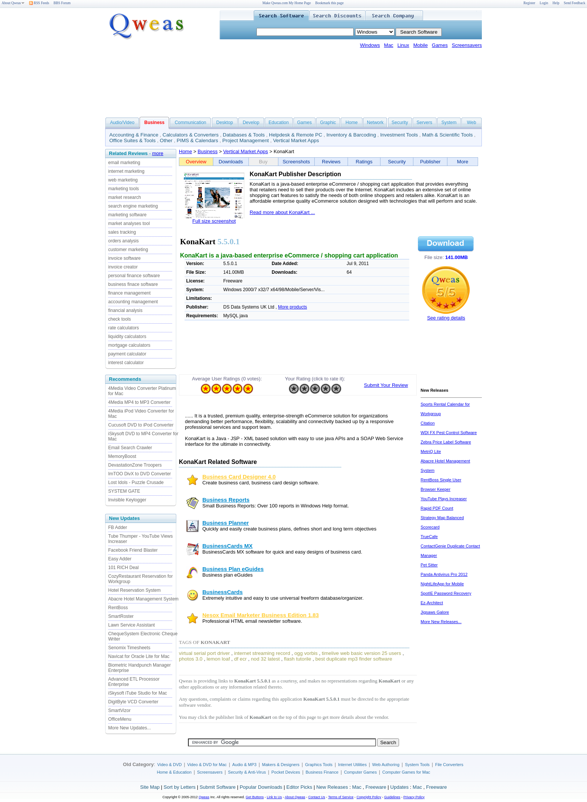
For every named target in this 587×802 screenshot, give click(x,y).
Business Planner (225, 523)
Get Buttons (255, 797)
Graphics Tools (318, 764)
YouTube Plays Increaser (444, 498)
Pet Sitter (429, 565)
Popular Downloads (261, 787)
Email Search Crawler (130, 447)
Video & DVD (169, 764)
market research (124, 197)
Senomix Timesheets (129, 647)
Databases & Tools (244, 135)
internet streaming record (262, 653)
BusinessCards (222, 592)
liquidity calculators (127, 336)
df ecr (240, 659)
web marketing (123, 180)
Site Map (150, 787)
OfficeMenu (119, 719)
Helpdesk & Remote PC (295, 135)
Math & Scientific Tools (447, 135)
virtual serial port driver (204, 653)
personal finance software (134, 275)
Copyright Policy (369, 797)
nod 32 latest (265, 659)
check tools (119, 319)
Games (440, 45)
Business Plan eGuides (233, 569)
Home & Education (174, 772)
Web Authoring (385, 764)
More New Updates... (129, 728)
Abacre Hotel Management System (143, 599)
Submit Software (218, 787)
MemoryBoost (122, 456)
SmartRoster (121, 616)
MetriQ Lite (431, 451)
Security (399, 122)
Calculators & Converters (191, 135)
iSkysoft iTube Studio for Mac (137, 693)
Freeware (375, 787)
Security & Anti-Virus (247, 772)
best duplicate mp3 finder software (353, 659)
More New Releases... (441, 621)
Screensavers (467, 45)
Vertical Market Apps (296, 140)
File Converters (449, 764)
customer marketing (128, 249)
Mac (388, 45)
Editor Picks (299, 787)
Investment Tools (399, 135)
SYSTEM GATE (124, 491)
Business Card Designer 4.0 (239, 477)
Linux (403, 45)
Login (544, 3)
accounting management (133, 301)
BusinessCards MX (227, 546)
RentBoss (118, 607)
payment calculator (127, 354)
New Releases (332, 787)
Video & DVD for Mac (207, 764)
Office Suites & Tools (132, 140)
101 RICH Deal (123, 567)
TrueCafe (429, 536)
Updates (399, 787)
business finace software (133, 284)
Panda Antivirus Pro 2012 (444, 574)
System (449, 122)
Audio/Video (122, 122)
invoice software (124, 258)
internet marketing (126, 171)
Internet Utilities (352, 764)
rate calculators (123, 327)
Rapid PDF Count (437, 508)
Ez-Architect (432, 602)
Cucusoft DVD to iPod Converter (141, 425)
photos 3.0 (190, 659)
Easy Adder (119, 559)
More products (292, 307)
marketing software (127, 214)
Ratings (364, 161)
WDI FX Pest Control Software (449, 432)
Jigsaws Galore (435, 612)
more (157, 153)
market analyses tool (129, 223)
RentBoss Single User (441, 480)
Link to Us (274, 797)
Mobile (420, 45)
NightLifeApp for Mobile (442, 584)
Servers (424, 122)
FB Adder (117, 527)
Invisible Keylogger (127, 500)
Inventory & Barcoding (351, 135)
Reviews (331, 161)
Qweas (204, 797)
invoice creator (123, 267)
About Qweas (13, 3)
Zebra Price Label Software (446, 442)
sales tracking (122, 232)
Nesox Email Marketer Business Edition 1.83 (260, 615)
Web (471, 122)
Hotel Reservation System (134, 590)
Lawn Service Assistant (131, 625)
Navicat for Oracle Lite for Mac (138, 656)
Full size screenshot (214, 221)
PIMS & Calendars (197, 140)
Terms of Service (340, 797)
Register (529, 3)
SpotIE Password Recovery (446, 593)
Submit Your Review (386, 385)
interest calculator (126, 362)
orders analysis (123, 241)
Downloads (231, 161)
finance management (129, 293)
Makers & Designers (281, 764)
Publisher (430, 161)
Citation (428, 423)
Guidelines (392, 797)
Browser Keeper (435, 489)
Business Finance (322, 772)
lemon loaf (218, 659)
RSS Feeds (39, 3)
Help (556, 3)
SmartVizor (119, 710)
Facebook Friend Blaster (133, 550)
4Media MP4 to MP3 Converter (139, 402)
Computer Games (360, 772)
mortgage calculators (129, 345)
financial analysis (125, 310)
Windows (370, 45)
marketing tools (123, 188)
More (462, 161)
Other (166, 140)
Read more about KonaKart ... (282, 212)
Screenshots (296, 161)
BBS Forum (62, 3)
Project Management (245, 140)
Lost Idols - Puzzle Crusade (136, 482)
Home (352, 122)
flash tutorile (297, 659)
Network (375, 122)
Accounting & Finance (133, 135)
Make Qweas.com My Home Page (286, 3)
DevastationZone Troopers (135, 465)
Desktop (224, 122)
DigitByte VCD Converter (133, 701)
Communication (190, 122)
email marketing (124, 162)
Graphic (328, 122)
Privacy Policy (413, 797)
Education (279, 122)
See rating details (446, 318)
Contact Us (316, 797)
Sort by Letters (179, 787)
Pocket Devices (286, 772)
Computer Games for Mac (406, 772)
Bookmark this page (329, 3)
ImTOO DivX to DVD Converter (139, 473)
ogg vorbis (306, 653)
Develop (251, 122)
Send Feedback (574, 3)
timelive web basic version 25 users (361, 653)
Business (208, 151)
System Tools (417, 764)
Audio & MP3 (244, 764)
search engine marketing (133, 206)
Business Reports (226, 500)
